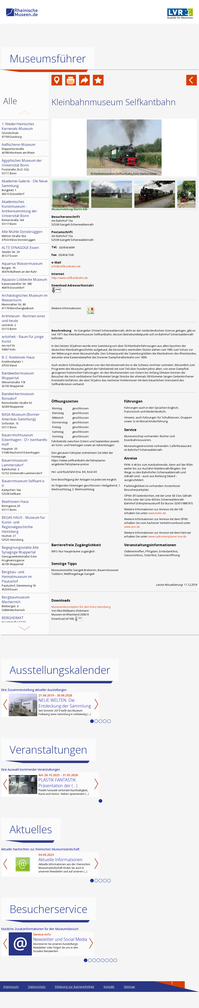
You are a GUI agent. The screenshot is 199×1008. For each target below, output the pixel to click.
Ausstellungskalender (60, 670)
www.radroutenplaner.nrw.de (167, 536)
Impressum (11, 987)
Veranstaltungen (48, 749)
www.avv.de (132, 527)
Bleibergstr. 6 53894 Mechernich (25, 603)
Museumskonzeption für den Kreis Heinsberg (80, 607)
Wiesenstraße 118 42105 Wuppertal (25, 379)
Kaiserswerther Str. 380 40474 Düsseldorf (25, 283)
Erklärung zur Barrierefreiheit (74, 987)
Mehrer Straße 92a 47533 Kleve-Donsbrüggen (25, 235)
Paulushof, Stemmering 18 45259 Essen (25, 580)
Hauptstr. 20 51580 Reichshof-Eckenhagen (25, 443)
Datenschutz (36, 987)
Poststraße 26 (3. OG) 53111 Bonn (25, 166)
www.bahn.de (157, 513)
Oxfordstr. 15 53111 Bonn (25, 420)
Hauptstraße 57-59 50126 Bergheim (25, 621)
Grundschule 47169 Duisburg (25, 130)
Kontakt (109, 987)
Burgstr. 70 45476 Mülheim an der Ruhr (25, 267)
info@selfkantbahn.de (66, 266)
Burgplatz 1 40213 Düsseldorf (25, 187)
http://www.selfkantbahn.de (69, 278)
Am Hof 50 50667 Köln (25, 342)
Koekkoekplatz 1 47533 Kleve (25, 361)
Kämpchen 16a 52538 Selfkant (25, 487)
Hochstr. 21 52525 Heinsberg (25, 528)
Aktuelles (31, 829)
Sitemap (129, 987)
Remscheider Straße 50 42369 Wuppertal (25, 399)
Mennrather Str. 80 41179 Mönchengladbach (25, 301)
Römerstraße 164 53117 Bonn (25, 212)
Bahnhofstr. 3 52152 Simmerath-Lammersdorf (25, 466)
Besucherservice (48, 909)
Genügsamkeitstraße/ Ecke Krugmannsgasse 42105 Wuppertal (25, 555)
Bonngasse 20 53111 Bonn (25, 505)
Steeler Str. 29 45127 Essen (25, 251)
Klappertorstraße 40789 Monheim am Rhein (25, 148)
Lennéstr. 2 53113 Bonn (25, 322)
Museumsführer (48, 58)
